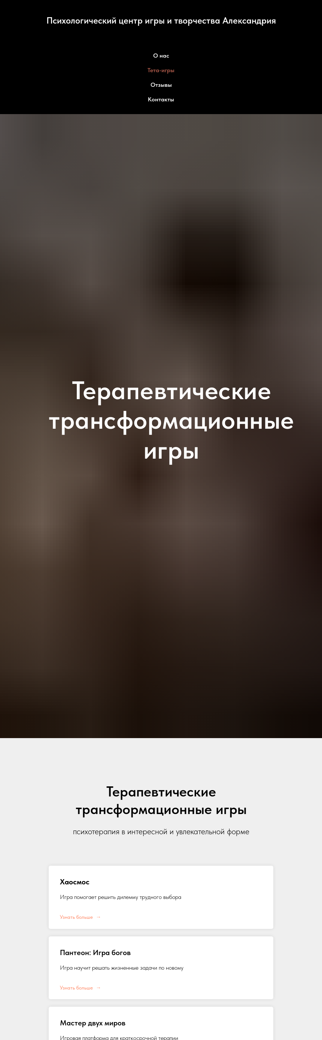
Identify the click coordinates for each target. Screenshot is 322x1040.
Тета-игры (161, 70)
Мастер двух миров (92, 1022)
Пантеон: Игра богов (95, 952)
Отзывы (161, 84)
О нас (161, 55)
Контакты (161, 99)
